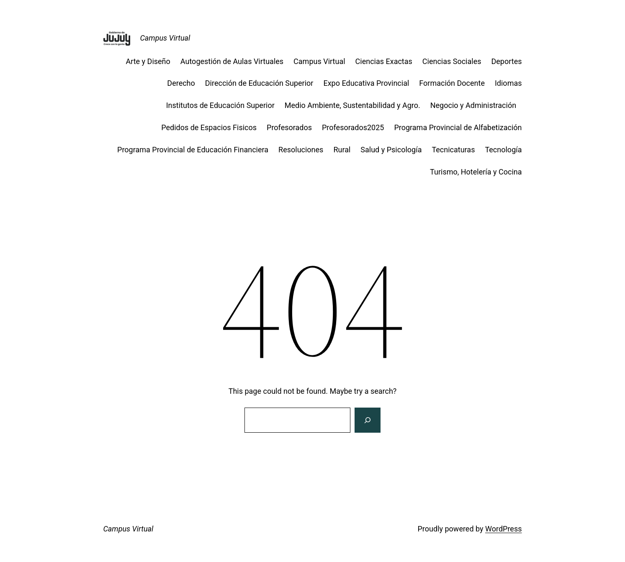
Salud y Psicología (391, 149)
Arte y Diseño (148, 61)
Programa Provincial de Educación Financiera (192, 149)
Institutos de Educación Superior (220, 105)
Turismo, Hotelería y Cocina (476, 171)
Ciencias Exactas (383, 61)
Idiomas (508, 83)
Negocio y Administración (476, 105)
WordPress (503, 528)
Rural (341, 149)
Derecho (181, 83)
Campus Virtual (165, 37)
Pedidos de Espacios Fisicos (209, 127)
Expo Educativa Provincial (366, 83)
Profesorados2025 (353, 127)
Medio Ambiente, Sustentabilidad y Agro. (352, 105)
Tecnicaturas (453, 149)
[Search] (368, 420)
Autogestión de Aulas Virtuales (231, 61)
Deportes (506, 61)
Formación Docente (452, 83)
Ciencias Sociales (451, 61)
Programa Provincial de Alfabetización (458, 127)
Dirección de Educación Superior (259, 83)
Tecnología (503, 149)
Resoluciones (300, 149)
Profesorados (289, 127)
